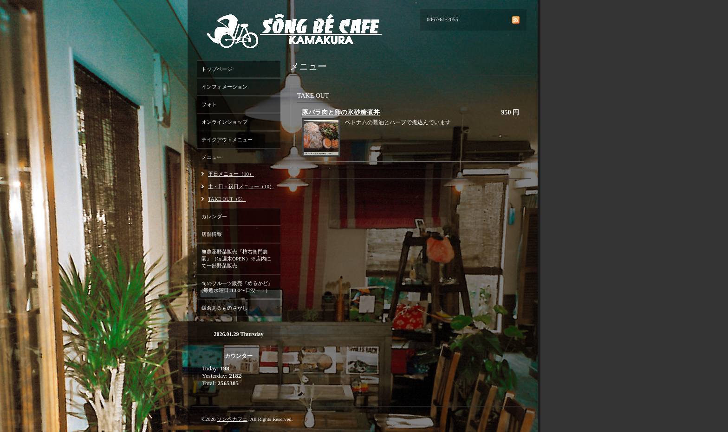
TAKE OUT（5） (227, 199)
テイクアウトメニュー (227, 139)
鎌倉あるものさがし (224, 308)
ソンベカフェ (232, 419)
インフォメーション (224, 86)
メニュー (212, 157)
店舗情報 (212, 234)
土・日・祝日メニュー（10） (241, 186)
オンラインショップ (224, 122)
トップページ (217, 69)
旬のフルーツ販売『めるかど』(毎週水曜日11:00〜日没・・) (237, 286)
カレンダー (214, 216)
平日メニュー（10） (231, 174)
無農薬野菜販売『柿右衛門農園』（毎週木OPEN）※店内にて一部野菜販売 (236, 258)
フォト (209, 104)
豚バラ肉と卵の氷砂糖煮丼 (341, 112)
